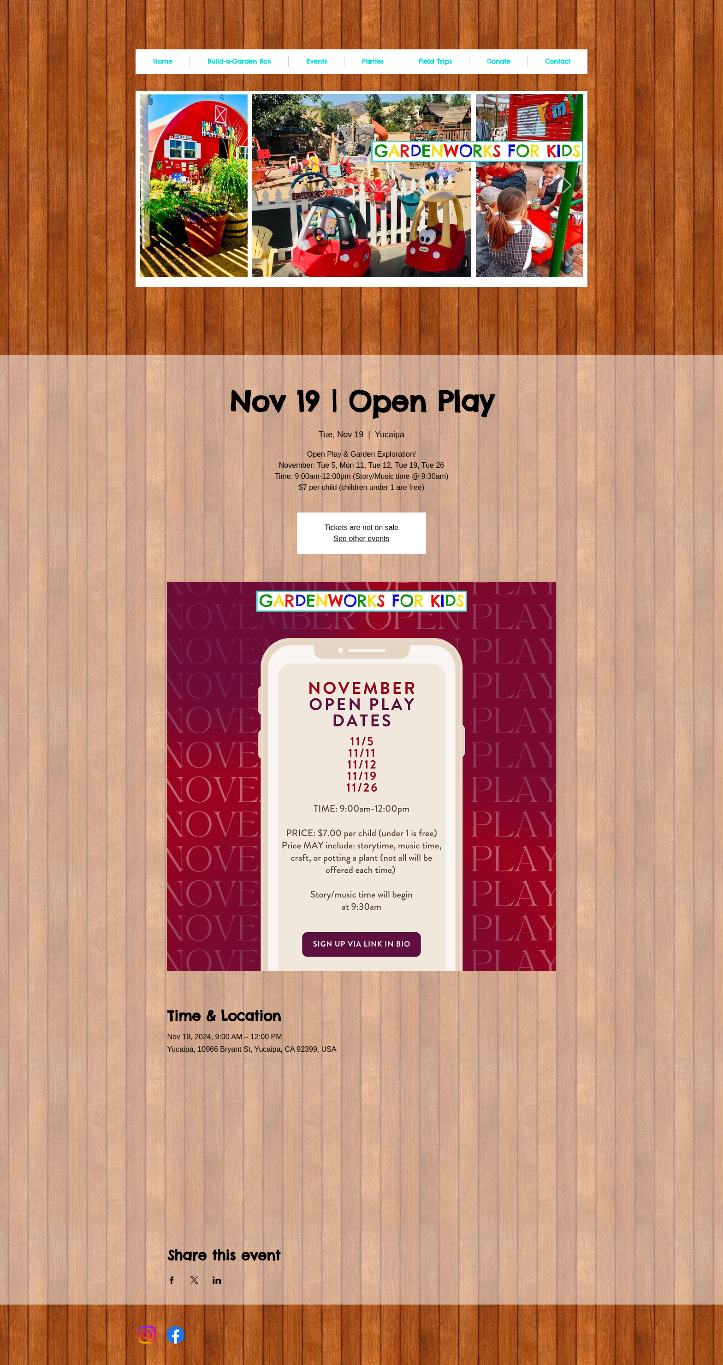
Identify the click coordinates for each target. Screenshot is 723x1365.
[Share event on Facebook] (171, 1280)
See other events (362, 538)
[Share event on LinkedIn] (217, 1280)
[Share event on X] (194, 1280)
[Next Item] (567, 186)
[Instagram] (147, 1335)
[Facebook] (175, 1335)
